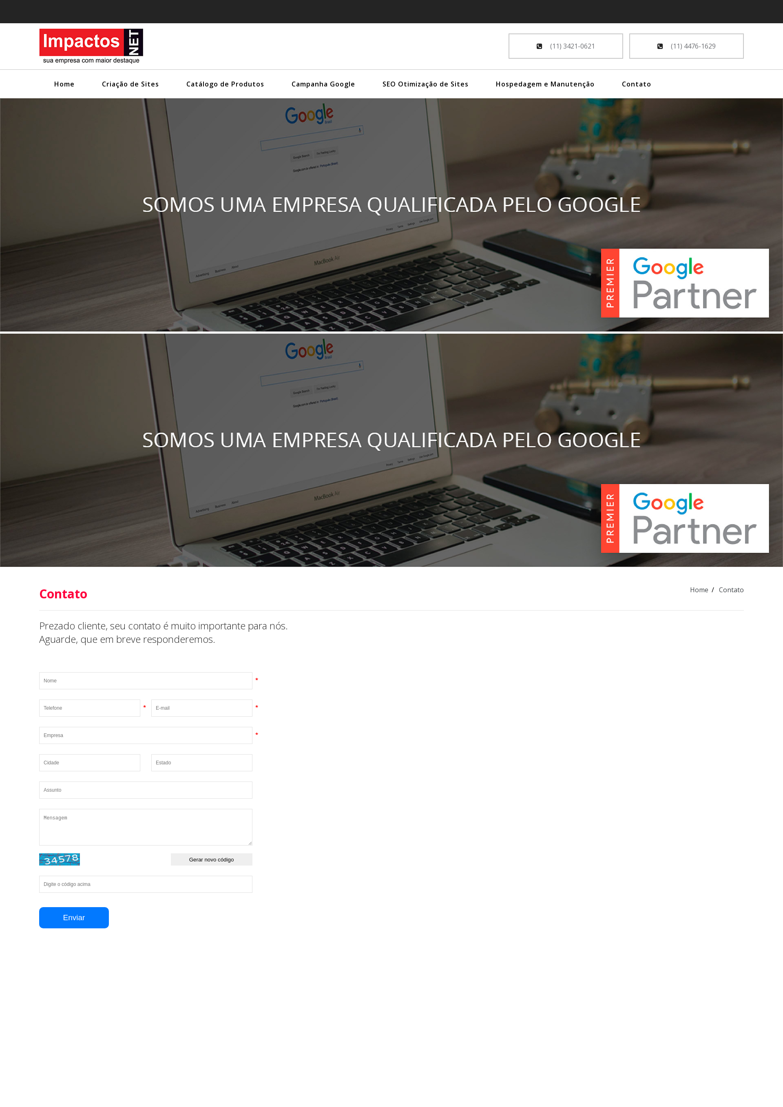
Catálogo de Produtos (225, 84)
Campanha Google (323, 84)
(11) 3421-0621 (566, 46)
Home (64, 84)
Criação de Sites (130, 84)
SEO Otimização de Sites (426, 84)
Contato (636, 84)
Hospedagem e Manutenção (545, 84)
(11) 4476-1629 (686, 46)
